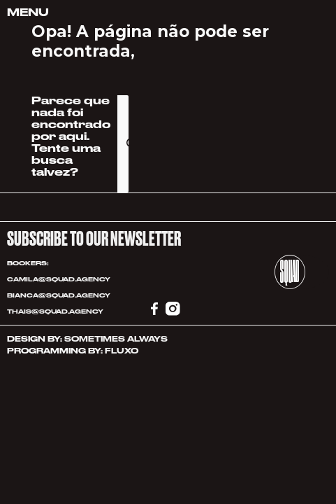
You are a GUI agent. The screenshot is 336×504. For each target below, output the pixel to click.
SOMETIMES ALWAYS (116, 339)
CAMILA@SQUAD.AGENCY (58, 279)
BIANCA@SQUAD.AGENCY (58, 295)
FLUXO (121, 351)
